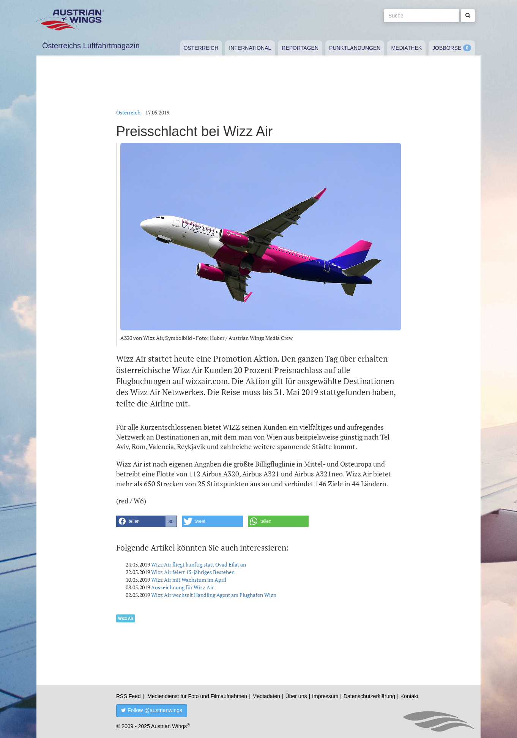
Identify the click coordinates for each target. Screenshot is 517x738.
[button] (146, 521)
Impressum (325, 696)
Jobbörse (446, 48)
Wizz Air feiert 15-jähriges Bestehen (193, 572)
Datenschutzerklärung (369, 696)
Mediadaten (266, 696)
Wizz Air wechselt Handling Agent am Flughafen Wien (213, 594)
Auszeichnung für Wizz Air (182, 587)
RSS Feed (128, 696)
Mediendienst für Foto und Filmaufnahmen (197, 696)
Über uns (296, 696)
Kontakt (409, 696)
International (250, 48)
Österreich (201, 48)
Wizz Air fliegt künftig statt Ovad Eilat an (198, 564)
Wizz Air (125, 618)
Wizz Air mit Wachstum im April (188, 579)
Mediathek (406, 48)
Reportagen (300, 48)
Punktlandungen (354, 48)
